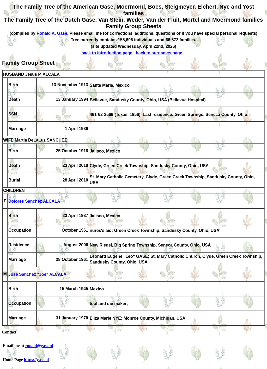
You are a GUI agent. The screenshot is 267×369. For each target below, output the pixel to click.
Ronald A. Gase (52, 33)
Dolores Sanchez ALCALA (34, 201)
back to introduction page (106, 53)
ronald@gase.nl (39, 345)
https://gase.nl (36, 360)
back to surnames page (159, 53)
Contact (9, 332)
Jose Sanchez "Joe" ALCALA (37, 274)
